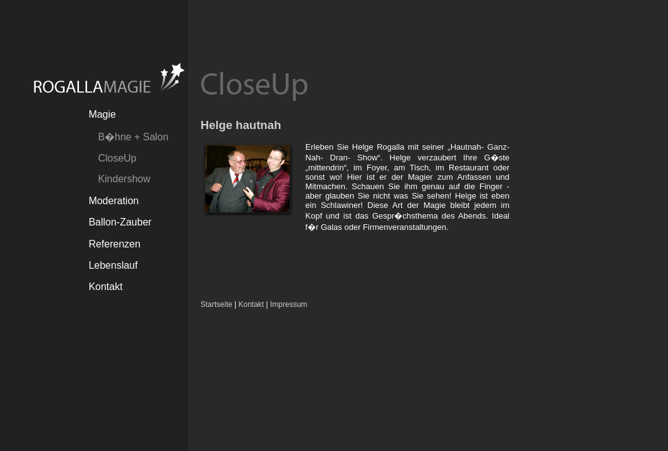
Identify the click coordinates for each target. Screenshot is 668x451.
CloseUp (117, 158)
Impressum (288, 304)
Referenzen (114, 244)
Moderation (113, 200)
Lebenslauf (112, 265)
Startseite (216, 304)
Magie (102, 114)
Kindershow (124, 179)
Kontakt (105, 286)
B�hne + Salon (133, 137)
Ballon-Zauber (120, 222)
